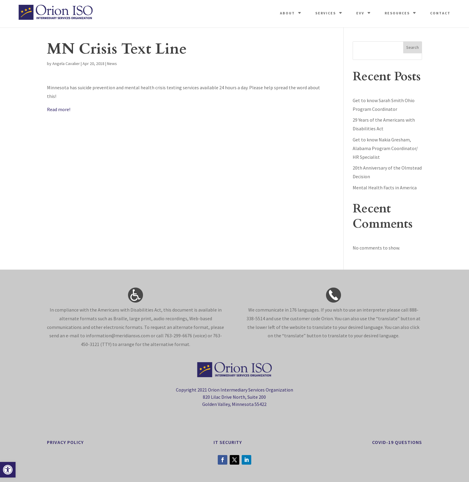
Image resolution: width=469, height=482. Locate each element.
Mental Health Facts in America (385, 188)
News (112, 63)
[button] (8, 470)
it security (228, 442)
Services (325, 13)
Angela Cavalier (66, 63)
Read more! (58, 109)
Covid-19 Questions (397, 442)
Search (412, 47)
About (287, 13)
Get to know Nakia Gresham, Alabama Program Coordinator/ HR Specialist (385, 148)
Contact (440, 13)
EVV (360, 13)
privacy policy (65, 442)
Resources (397, 13)
